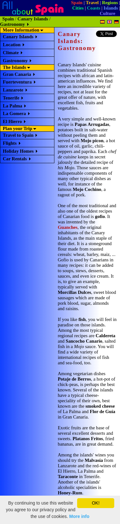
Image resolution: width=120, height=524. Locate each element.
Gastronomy (15, 60)
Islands (111, 8)
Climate (11, 52)
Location (11, 44)
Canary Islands (33, 18)
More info (79, 516)
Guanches (67, 227)
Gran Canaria (17, 74)
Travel (92, 2)
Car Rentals (15, 158)
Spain (77, 2)
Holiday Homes (18, 151)
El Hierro (12, 121)
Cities (78, 8)
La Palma (12, 105)
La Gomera (14, 113)
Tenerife (11, 97)
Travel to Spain (18, 135)
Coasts (93, 8)
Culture (108, 13)
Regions (110, 2)
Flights (10, 143)
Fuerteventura (17, 81)
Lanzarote (13, 89)
